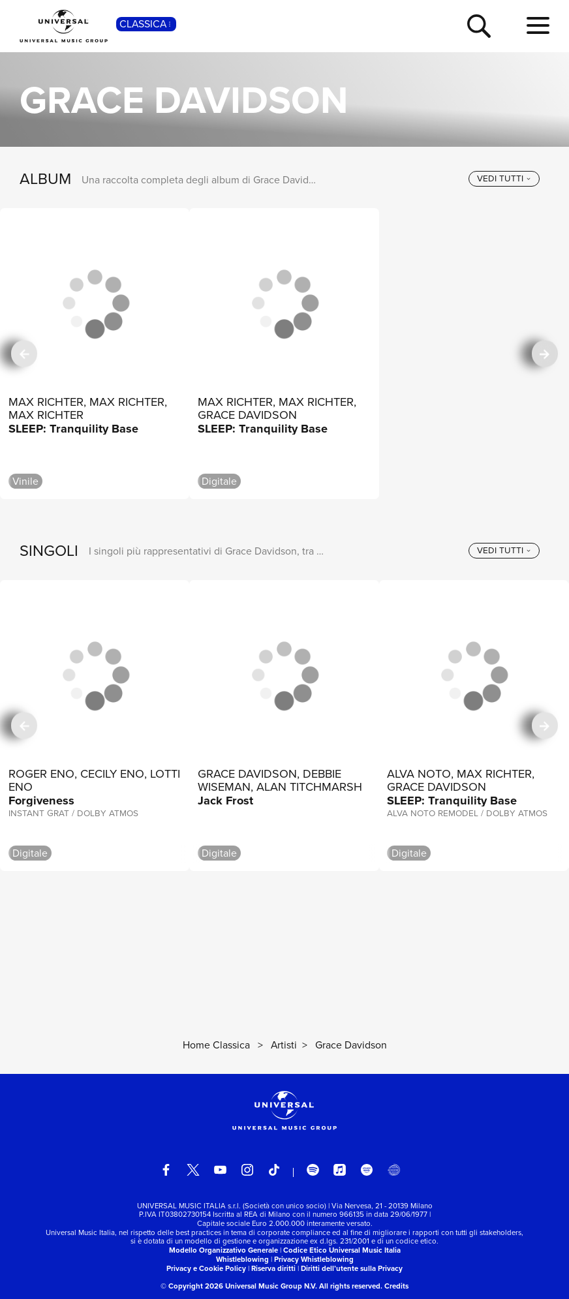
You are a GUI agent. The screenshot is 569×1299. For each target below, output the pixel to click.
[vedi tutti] (504, 179)
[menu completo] (538, 26)
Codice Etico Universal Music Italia (342, 1250)
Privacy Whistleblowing (314, 1259)
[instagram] (247, 1170)
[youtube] (220, 1170)
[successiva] (545, 354)
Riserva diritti (273, 1268)
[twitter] (193, 1170)
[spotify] (312, 1170)
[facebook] (166, 1170)
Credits (396, 1286)
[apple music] (339, 1170)
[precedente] (24, 354)
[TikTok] (274, 1170)
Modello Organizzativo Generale (223, 1250)
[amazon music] (367, 1170)
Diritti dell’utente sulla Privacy (352, 1268)
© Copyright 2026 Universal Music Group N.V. (239, 1286)
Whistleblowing (242, 1259)
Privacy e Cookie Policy (206, 1268)
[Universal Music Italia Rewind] (393, 1170)
